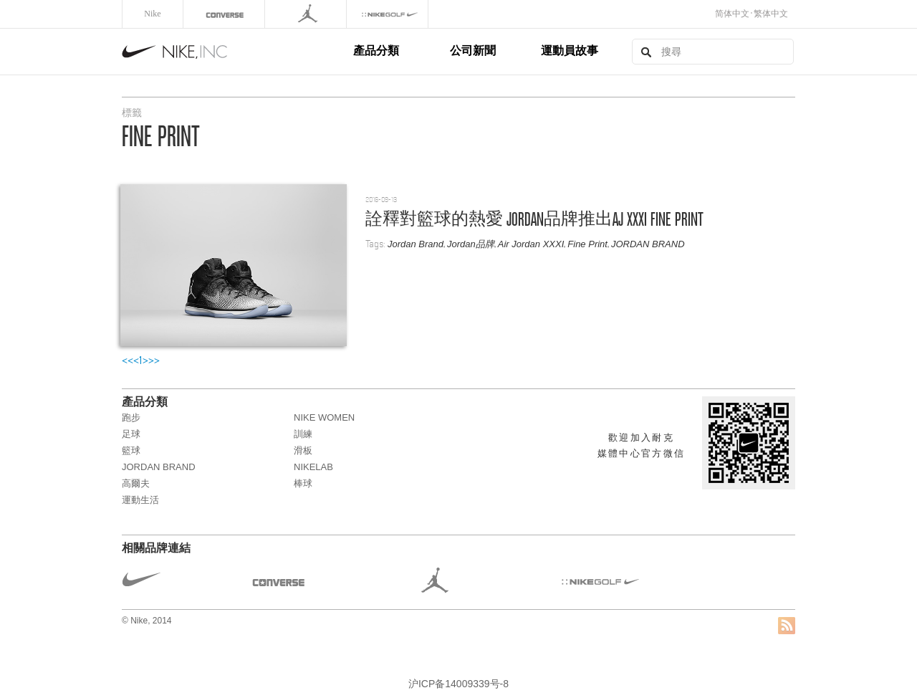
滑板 (303, 450)
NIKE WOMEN (324, 417)
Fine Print (587, 244)
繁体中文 (771, 13)
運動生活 (140, 499)
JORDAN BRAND (648, 244)
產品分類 (376, 50)
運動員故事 (569, 50)
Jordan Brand (415, 244)
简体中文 (732, 13)
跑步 (131, 417)
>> (154, 360)
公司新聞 (473, 50)
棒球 (303, 483)
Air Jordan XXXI (531, 244)
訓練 (303, 434)
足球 (131, 434)
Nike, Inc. (235, 52)
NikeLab (313, 467)
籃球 (131, 450)
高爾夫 (136, 483)
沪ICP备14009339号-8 (458, 683)
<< (127, 360)
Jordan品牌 (470, 244)
